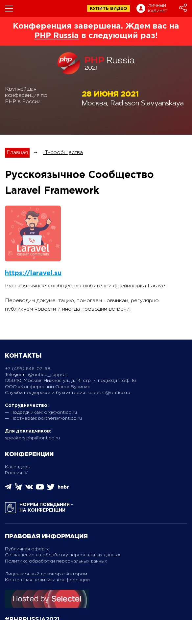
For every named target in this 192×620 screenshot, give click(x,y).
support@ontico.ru (108, 393)
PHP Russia (57, 35)
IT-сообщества (63, 152)
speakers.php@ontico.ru (32, 438)
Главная (17, 152)
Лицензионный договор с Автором (46, 574)
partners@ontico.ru (60, 418)
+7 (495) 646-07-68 (28, 369)
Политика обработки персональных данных (56, 561)
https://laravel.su (33, 273)
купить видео (108, 9)
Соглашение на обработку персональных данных (62, 555)
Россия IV (16, 473)
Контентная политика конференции (47, 580)
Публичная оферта (27, 549)
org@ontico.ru (60, 412)
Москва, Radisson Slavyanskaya (133, 103)
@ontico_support (48, 375)
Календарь (17, 467)
